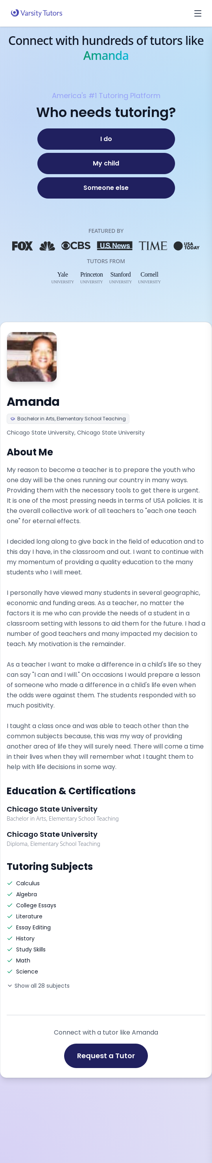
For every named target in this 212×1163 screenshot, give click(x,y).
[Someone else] (106, 188)
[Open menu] (198, 13)
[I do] (106, 139)
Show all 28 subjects (38, 986)
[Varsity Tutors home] (36, 13)
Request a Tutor (106, 1056)
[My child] (106, 163)
